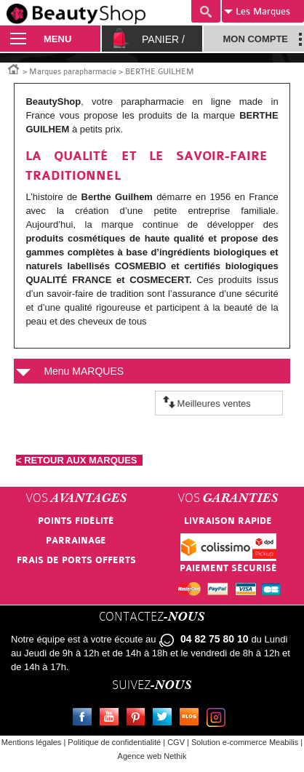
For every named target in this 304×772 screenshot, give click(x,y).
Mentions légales (31, 742)
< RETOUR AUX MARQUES (79, 460)
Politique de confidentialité (114, 742)
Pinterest (139, 719)
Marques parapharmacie (72, 71)
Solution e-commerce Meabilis (244, 742)
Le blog (192, 719)
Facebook (85, 719)
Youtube (112, 719)
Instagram (219, 719)
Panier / (163, 39)
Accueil (13, 68)
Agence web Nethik (152, 756)
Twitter (165, 719)
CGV (176, 742)
